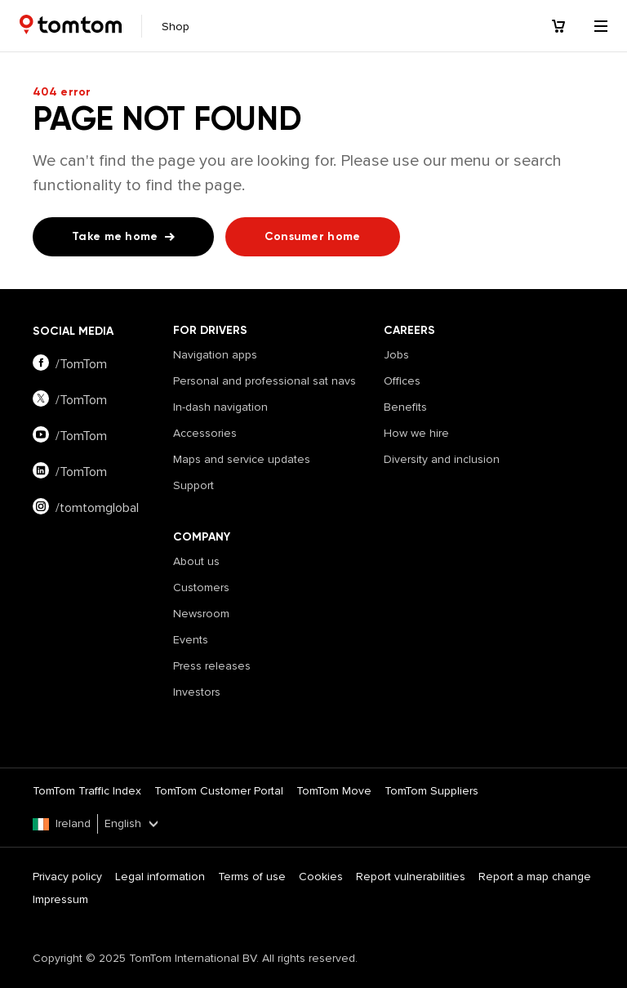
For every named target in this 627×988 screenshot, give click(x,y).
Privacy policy (67, 876)
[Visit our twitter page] (103, 400)
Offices (402, 381)
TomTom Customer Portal (218, 791)
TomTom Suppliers (431, 791)
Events (190, 640)
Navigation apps (215, 355)
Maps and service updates (241, 459)
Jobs (396, 355)
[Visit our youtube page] (103, 436)
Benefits (405, 407)
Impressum (60, 899)
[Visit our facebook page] (103, 364)
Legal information (160, 876)
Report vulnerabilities (410, 876)
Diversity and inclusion (442, 459)
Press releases (212, 666)
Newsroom (201, 614)
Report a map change (534, 876)
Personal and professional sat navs (264, 381)
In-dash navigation (220, 407)
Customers (201, 587)
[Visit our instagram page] (103, 508)
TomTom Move (333, 791)
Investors (196, 692)
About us (196, 561)
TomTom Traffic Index (87, 791)
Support (193, 485)
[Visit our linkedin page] (103, 472)
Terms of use (252, 876)
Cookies (321, 876)
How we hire (416, 433)
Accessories (205, 433)
